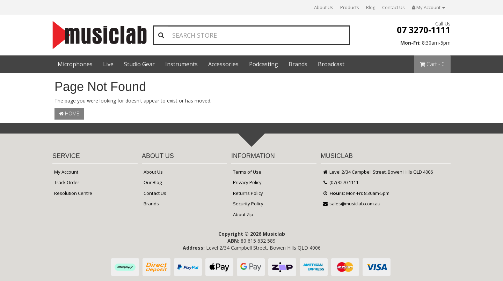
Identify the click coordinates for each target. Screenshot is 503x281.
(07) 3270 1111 (340, 182)
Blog (370, 7)
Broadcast (331, 64)
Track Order (66, 182)
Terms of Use (247, 172)
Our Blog (153, 182)
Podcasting (263, 64)
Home (69, 113)
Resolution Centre (73, 193)
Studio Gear (139, 64)
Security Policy (248, 203)
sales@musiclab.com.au (351, 203)
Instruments (181, 64)
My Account (66, 172)
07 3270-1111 (424, 30)
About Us (323, 7)
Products (349, 7)
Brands (298, 64)
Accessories (223, 64)
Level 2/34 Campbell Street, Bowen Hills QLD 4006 (377, 172)
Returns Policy (248, 193)
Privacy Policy (247, 182)
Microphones (75, 64)
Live (108, 64)
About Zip (243, 214)
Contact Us (393, 7)
